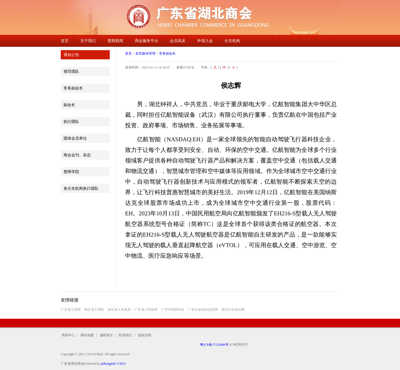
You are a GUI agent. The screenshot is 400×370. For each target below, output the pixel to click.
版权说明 (143, 335)
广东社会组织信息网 (203, 309)
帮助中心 (69, 335)
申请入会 (205, 41)
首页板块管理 (145, 53)
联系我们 (125, 335)
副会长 (69, 105)
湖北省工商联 (94, 309)
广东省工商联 (71, 309)
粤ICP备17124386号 (214, 345)
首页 (65, 41)
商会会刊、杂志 (77, 155)
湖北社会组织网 (233, 309)
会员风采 (178, 41)
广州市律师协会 (172, 309)
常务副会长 (73, 88)
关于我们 (88, 41)
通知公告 (71, 55)
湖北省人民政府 (119, 309)
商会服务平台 (146, 41)
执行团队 (71, 122)
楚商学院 (71, 172)
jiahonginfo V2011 (113, 364)
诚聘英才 (106, 335)
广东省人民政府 (146, 309)
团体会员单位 (75, 138)
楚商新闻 (115, 41)
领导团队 (71, 71)
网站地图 (87, 335)
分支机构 (232, 41)
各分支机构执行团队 (81, 188)
